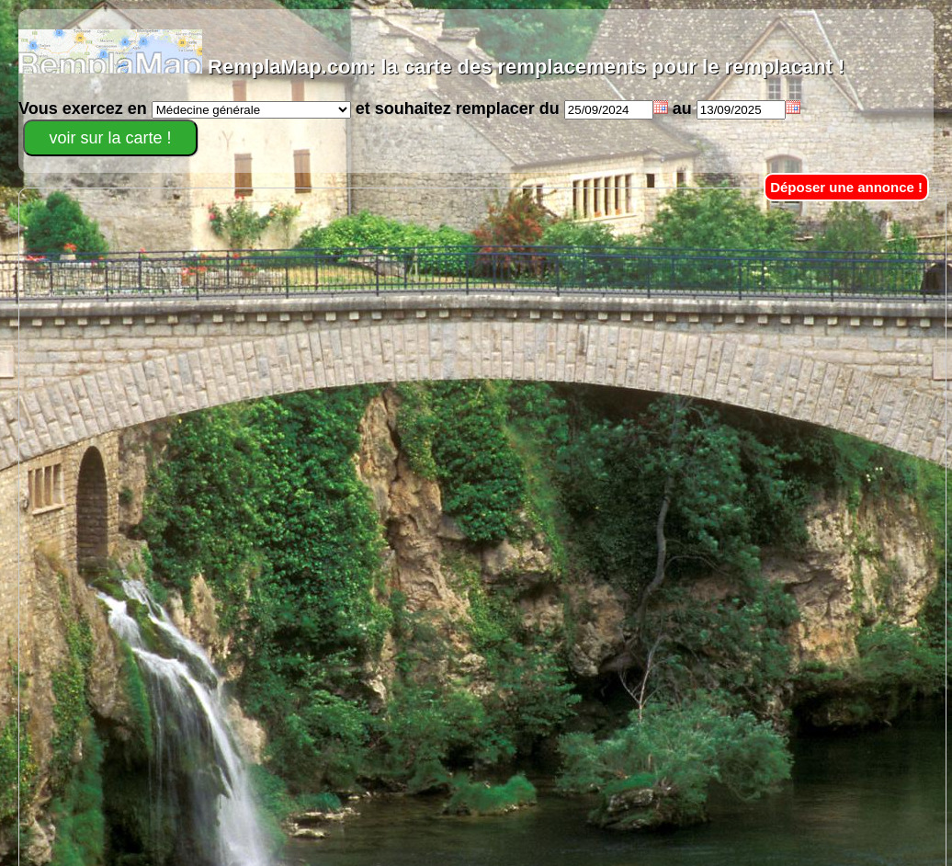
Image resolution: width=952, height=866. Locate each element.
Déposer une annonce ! (846, 187)
